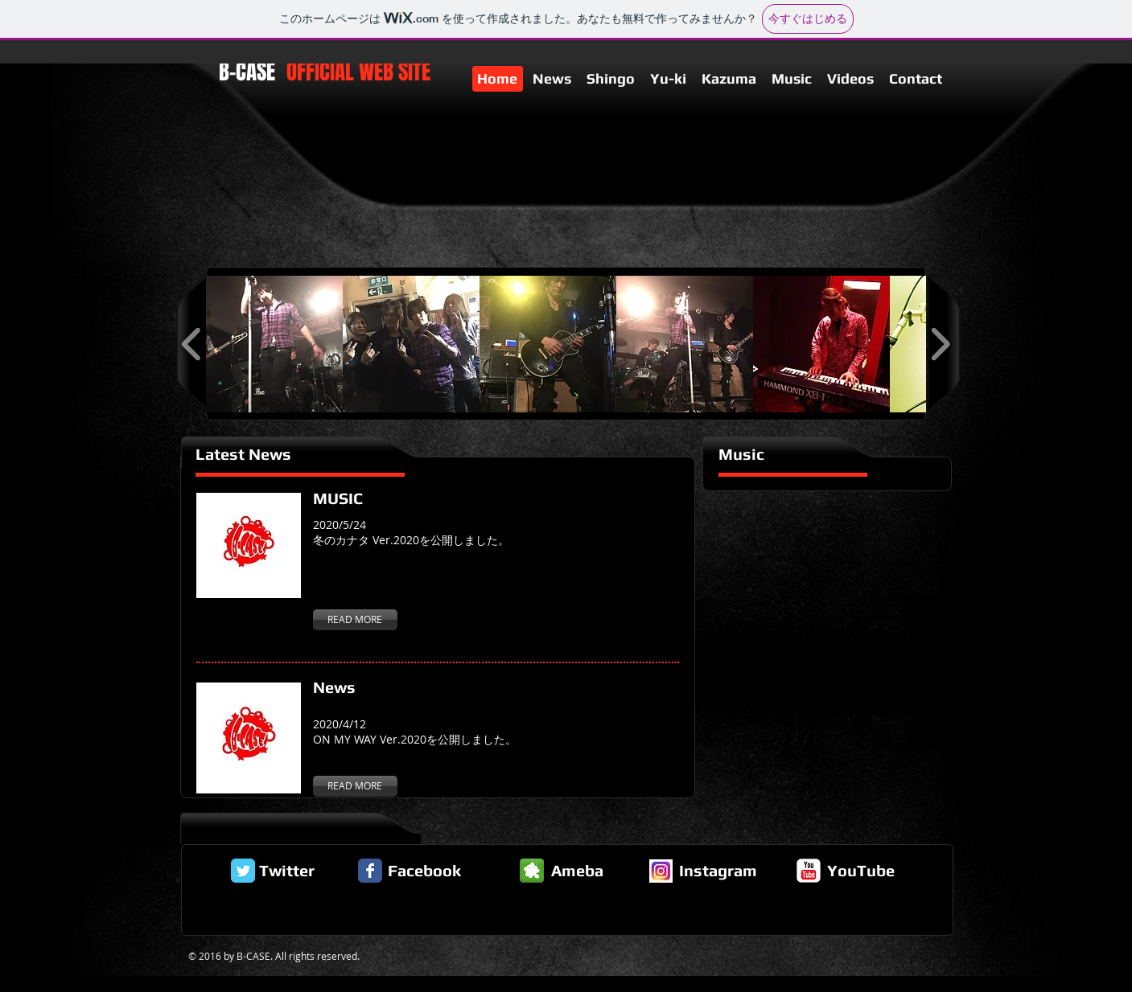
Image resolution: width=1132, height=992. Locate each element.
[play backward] (192, 344)
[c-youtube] (809, 871)
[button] (274, 344)
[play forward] (940, 344)
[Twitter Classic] (243, 871)
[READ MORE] (355, 619)
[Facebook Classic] (370, 871)
